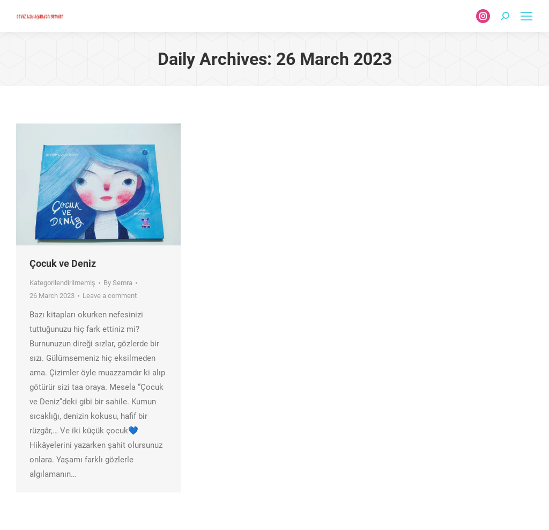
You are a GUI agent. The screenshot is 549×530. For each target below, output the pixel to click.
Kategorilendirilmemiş (62, 283)
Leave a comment (110, 296)
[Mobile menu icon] (526, 16)
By (117, 283)
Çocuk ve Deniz (62, 263)
